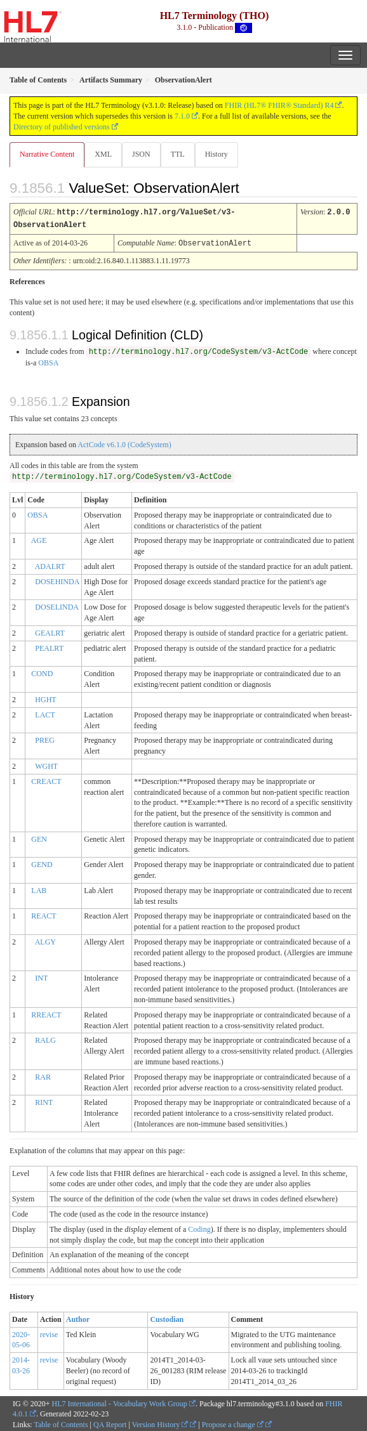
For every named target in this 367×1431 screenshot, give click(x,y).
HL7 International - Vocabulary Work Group (119, 1401)
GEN (39, 837)
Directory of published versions (61, 126)
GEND (41, 862)
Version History (160, 1422)
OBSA (48, 360)
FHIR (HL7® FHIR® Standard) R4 (279, 105)
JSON (141, 154)
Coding (199, 1227)
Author (78, 1317)
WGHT (46, 764)
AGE (39, 538)
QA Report (109, 1422)
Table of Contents (61, 1422)
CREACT (46, 779)
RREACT (46, 1013)
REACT (43, 914)
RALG (45, 1038)
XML (103, 154)
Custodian (167, 1317)
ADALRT (50, 564)
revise (49, 1332)
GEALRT (50, 631)
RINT (44, 1100)
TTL (178, 154)
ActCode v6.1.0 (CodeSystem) (124, 442)
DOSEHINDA (57, 579)
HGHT (45, 697)
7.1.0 (182, 116)
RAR (43, 1075)
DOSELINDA (57, 605)
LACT (45, 713)
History (216, 154)
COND (42, 671)
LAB (38, 888)
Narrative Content (47, 154)
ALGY (45, 940)
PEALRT (49, 646)
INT (41, 976)
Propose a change (233, 1422)
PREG (45, 738)
